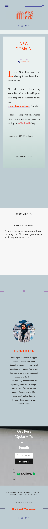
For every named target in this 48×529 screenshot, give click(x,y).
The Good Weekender (18, 492)
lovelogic (33, 494)
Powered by (24, 474)
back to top (24, 502)
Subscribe (24, 461)
